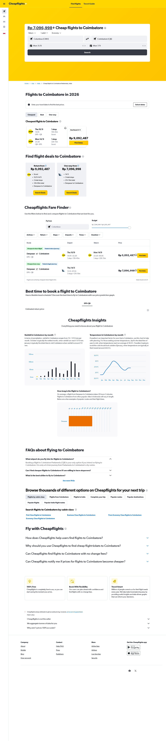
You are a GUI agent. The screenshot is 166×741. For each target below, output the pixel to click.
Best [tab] (42, 115)
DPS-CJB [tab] (87, 303)
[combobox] (32, 33)
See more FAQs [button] (69, 481)
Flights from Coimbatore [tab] (59, 497)
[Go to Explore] (4, 26)
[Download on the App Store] (133, 653)
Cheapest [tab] (31, 115)
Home (27, 83)
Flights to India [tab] (79, 497)
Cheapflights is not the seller (88, 619)
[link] (40, 192)
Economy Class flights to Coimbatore (40, 518)
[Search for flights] (4, 11)
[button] (4, 4)
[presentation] (105, 28)
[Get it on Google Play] (133, 647)
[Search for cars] (4, 21)
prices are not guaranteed (75, 612)
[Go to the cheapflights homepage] (18, 4)
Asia (32, 83)
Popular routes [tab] (116, 497)
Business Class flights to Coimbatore (81, 515)
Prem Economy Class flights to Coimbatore (125, 515)
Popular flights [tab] (33, 503)
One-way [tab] (52, 115)
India (38, 83)
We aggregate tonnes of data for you (88, 623)
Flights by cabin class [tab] (36, 497)
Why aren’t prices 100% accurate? (88, 627)
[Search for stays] (4, 16)
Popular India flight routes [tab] (54, 503)
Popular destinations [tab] (135, 497)
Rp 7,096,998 (40, 27)
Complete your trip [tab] (98, 497)
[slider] (129, 227)
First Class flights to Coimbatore (38, 515)
